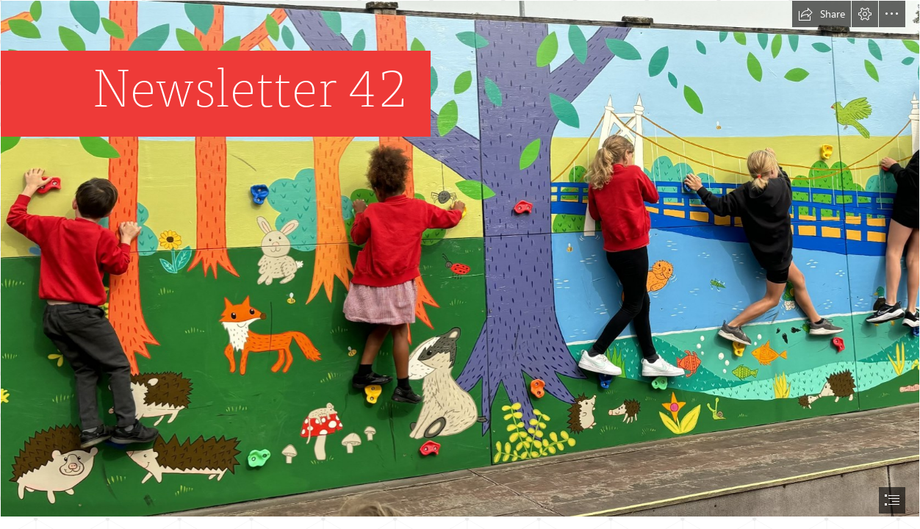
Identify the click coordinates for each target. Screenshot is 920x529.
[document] (460, 264)
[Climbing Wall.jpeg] (460, 258)
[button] (821, 14)
